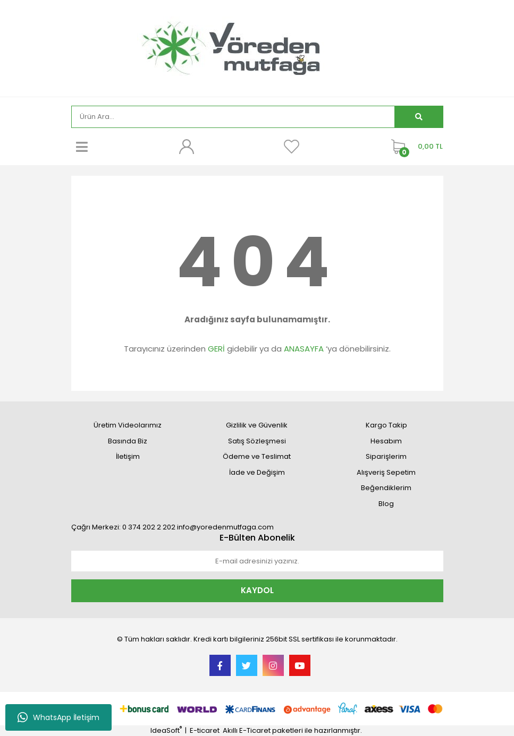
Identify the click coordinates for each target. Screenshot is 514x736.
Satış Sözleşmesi (257, 441)
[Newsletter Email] (257, 561)
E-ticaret (205, 730)
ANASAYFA (304, 348)
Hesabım (386, 441)
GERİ (216, 348)
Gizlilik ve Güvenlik (257, 425)
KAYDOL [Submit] (257, 590)
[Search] (233, 116)
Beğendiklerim (386, 488)
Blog (386, 504)
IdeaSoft (166, 730)
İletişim (128, 456)
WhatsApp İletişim (58, 717)
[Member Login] (186, 146)
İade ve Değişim (257, 472)
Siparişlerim (386, 456)
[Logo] (257, 47)
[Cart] (414, 146)
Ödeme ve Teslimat (257, 456)
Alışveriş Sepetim (386, 472)
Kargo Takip (386, 425)
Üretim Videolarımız (128, 425)
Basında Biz (127, 441)
